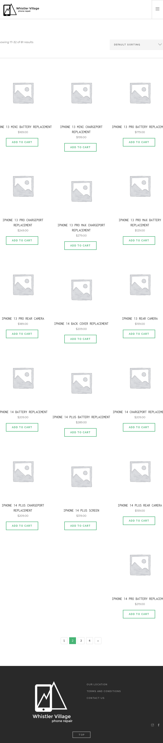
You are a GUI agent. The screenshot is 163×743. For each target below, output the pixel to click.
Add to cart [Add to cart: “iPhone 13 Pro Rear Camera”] (22, 333)
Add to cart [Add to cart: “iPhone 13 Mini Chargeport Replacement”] (80, 147)
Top (82, 734)
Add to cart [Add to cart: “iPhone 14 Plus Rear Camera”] (139, 520)
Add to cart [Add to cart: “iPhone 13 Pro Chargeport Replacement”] (22, 240)
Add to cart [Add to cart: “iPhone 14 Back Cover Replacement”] (80, 339)
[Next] (98, 640)
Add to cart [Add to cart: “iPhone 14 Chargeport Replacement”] (139, 427)
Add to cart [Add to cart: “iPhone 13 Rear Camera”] (139, 333)
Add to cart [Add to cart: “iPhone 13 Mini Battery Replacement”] (22, 142)
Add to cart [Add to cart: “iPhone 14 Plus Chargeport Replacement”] (22, 525)
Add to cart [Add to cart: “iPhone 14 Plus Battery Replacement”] (80, 432)
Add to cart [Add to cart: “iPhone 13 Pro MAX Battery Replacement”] (139, 240)
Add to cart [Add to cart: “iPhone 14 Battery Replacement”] (22, 427)
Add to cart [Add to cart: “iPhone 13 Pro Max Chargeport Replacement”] (80, 245)
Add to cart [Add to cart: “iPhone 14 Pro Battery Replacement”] (139, 614)
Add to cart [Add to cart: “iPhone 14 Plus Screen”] (80, 525)
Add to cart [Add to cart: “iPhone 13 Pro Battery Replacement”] (139, 142)
